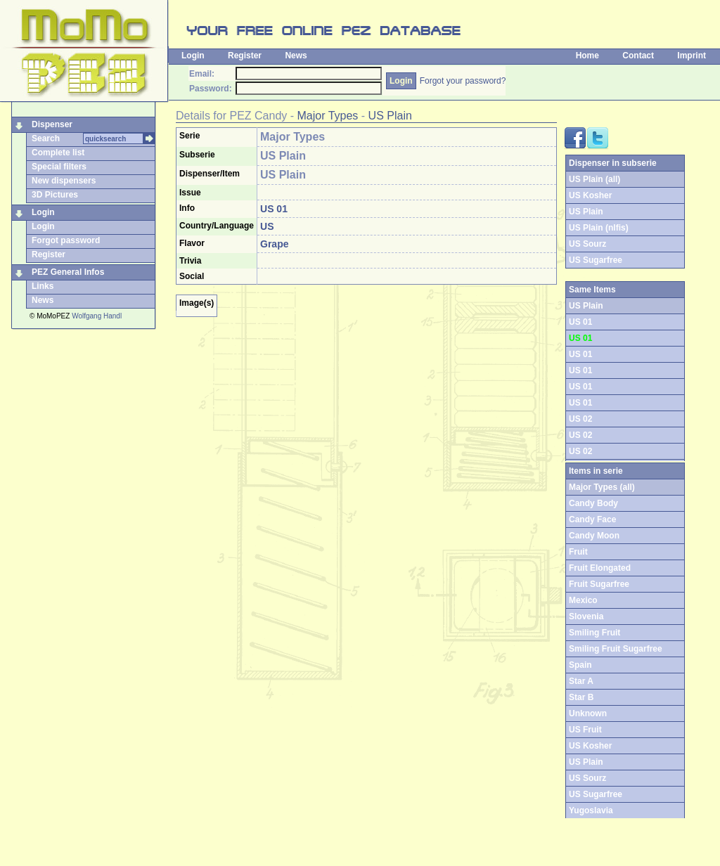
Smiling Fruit (594, 633)
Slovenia (586, 616)
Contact (638, 55)
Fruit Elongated (600, 568)
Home (587, 55)
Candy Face (592, 519)
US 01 (580, 322)
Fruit (578, 552)
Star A (581, 681)
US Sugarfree (595, 260)
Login (193, 55)
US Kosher (590, 195)
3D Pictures (55, 195)
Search (46, 138)
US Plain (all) (594, 179)
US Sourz (587, 244)
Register (245, 55)
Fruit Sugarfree (599, 584)
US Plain (390, 116)
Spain (580, 665)
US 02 (580, 419)
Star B (581, 697)
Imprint (691, 55)
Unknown (588, 713)
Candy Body (593, 503)
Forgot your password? (463, 81)
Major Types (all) (602, 487)
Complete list (58, 152)
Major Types (328, 116)
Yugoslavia (591, 810)
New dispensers (64, 181)
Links (42, 286)
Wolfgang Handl (97, 316)
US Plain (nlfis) (599, 228)
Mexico (583, 600)
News (296, 55)
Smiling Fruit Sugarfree (615, 649)
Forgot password (66, 240)
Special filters (59, 167)
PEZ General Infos (68, 272)
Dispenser (52, 124)
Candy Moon (594, 536)
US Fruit (585, 730)
